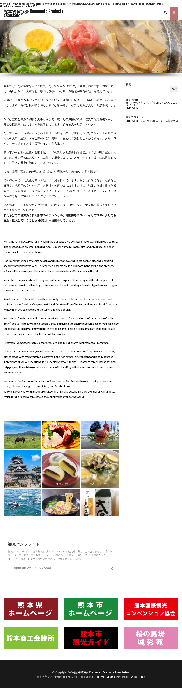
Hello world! (132, 107)
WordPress (138, 676)
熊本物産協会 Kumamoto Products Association (33, 13)
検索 (128, 84)
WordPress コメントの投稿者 (159, 120)
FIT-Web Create (105, 676)
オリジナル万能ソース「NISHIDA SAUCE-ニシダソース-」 (152, 104)
